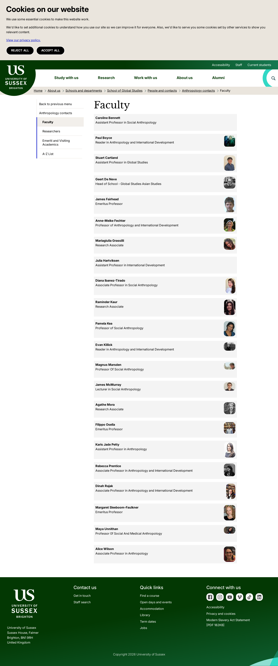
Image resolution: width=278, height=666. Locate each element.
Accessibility (221, 65)
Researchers (51, 131)
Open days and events (156, 602)
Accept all (50, 50)
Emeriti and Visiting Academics (56, 142)
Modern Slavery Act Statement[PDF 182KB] (228, 622)
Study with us (66, 77)
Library (145, 615)
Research (106, 77)
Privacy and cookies (220, 614)
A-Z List (47, 154)
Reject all (20, 50)
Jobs (143, 628)
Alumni (218, 77)
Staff (238, 65)
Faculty (47, 122)
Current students (259, 65)
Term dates (148, 621)
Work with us (145, 77)
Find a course (149, 596)
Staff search (82, 602)
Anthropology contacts (55, 113)
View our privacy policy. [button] (23, 40)
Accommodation (152, 609)
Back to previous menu (55, 104)
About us (185, 77)
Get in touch (82, 596)
